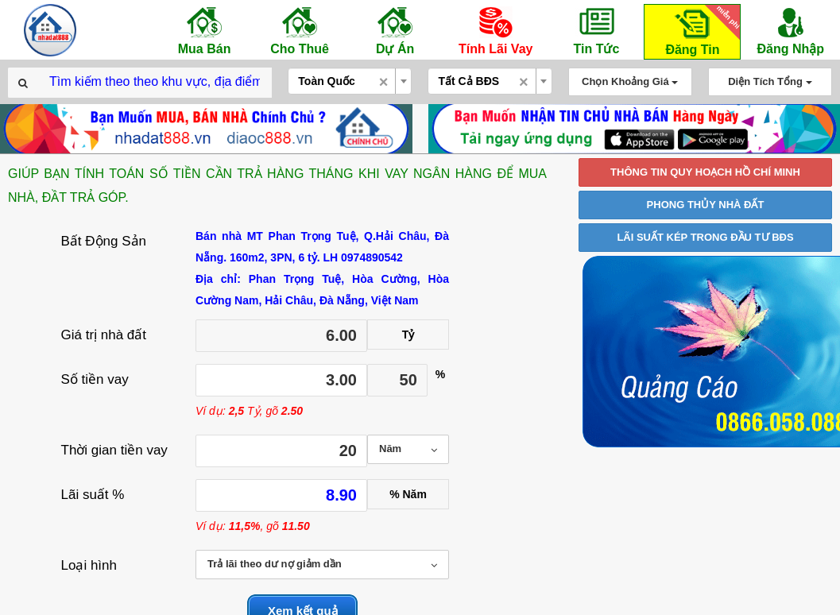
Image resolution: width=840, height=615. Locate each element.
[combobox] (350, 81)
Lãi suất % (93, 494)
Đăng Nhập (790, 30)
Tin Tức (596, 30)
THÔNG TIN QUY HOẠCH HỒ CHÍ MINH (705, 172)
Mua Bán (204, 30)
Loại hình (89, 565)
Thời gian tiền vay (114, 450)
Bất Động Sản (104, 241)
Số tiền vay (95, 379)
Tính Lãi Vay (495, 30)
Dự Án (395, 30)
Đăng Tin (700, 30)
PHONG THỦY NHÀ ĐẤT (706, 205)
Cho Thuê (299, 30)
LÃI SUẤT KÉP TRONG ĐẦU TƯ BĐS (705, 237)
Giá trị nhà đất (104, 334)
